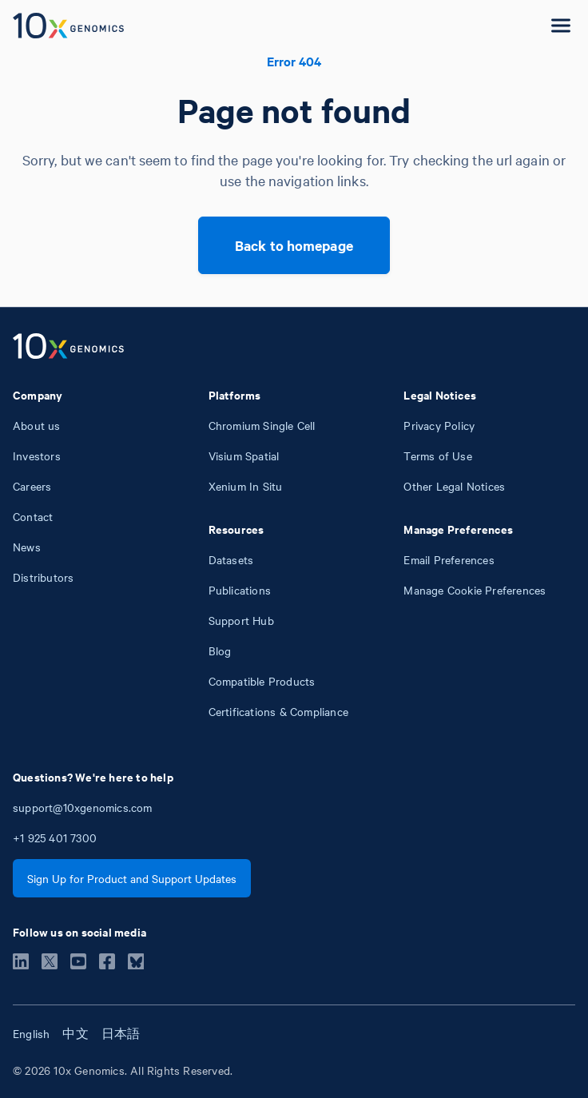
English (31, 1033)
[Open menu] (560, 25)
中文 (75, 1033)
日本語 (121, 1033)
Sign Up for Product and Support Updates (131, 878)
